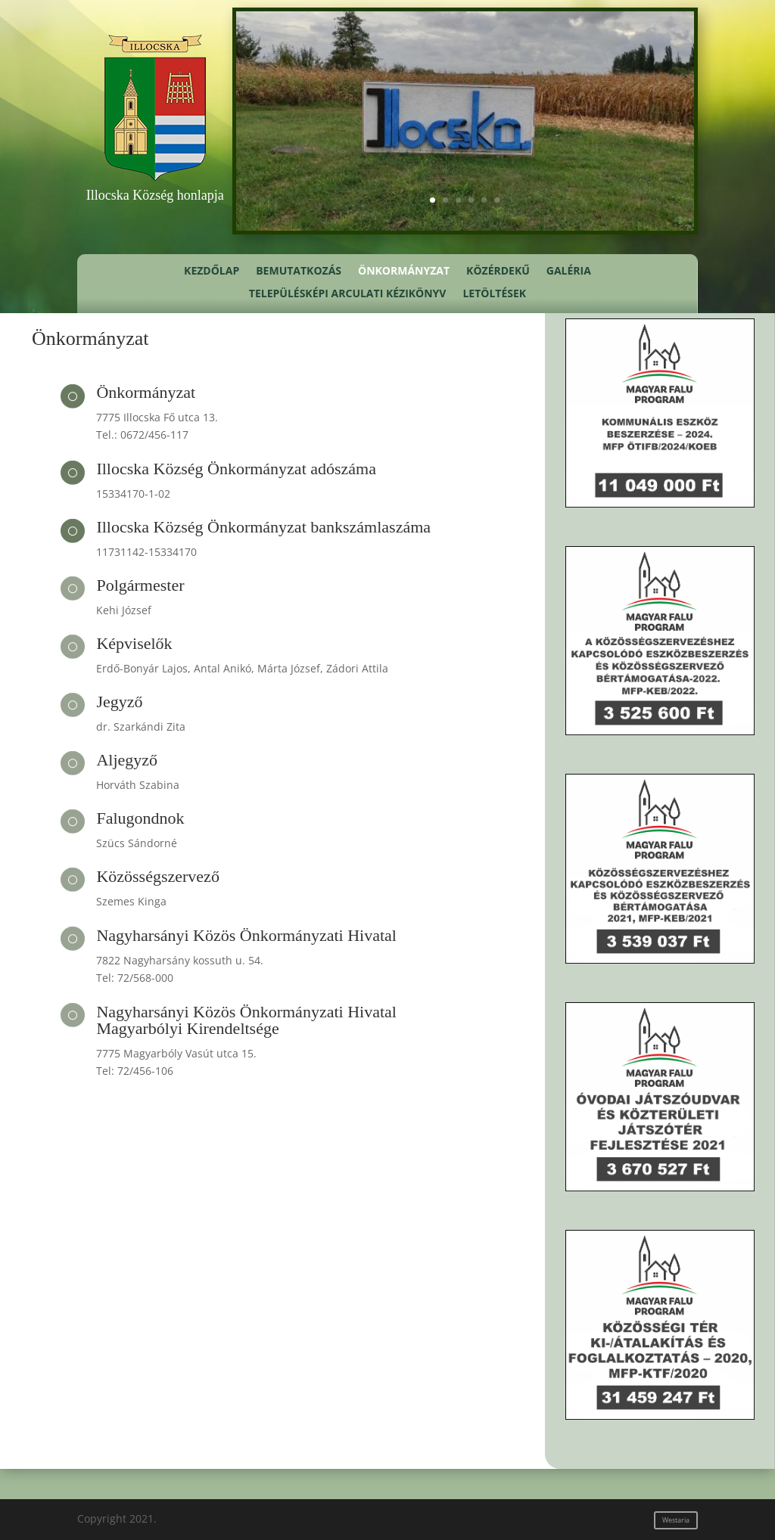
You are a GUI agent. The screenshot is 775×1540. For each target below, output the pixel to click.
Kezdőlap (211, 271)
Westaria (675, 1520)
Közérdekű (498, 271)
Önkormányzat (404, 271)
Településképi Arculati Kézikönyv (348, 294)
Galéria (568, 271)
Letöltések (494, 294)
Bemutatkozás (298, 271)
